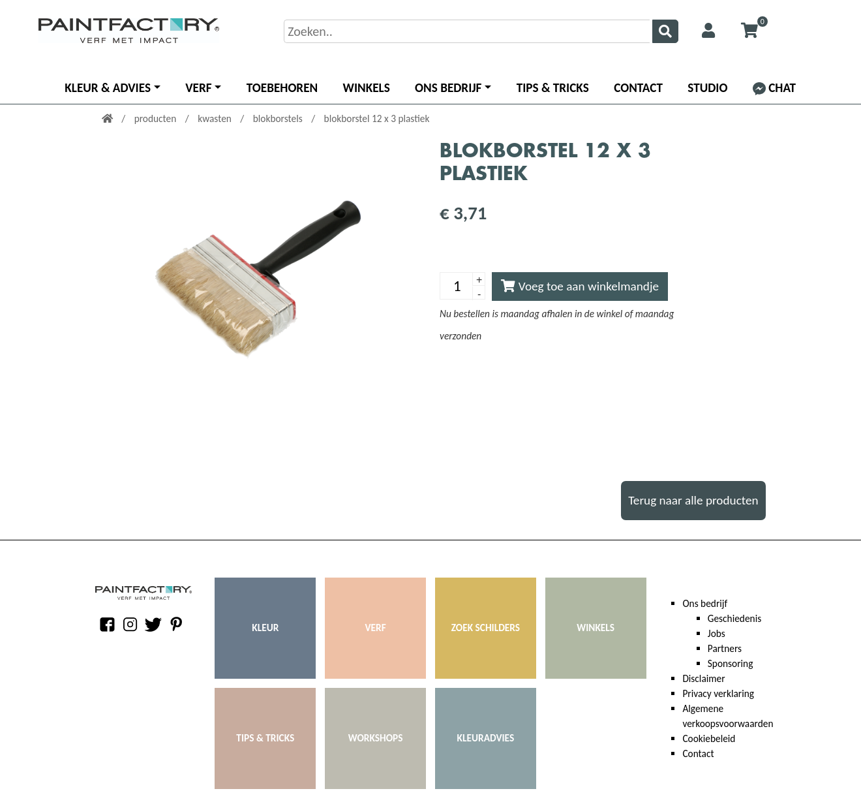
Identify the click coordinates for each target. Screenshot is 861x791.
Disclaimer (703, 678)
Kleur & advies (108, 87)
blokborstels (279, 118)
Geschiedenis (734, 618)
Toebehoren (282, 87)
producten (156, 118)
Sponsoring (730, 663)
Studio (707, 87)
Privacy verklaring (718, 693)
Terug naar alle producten (693, 500)
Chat (774, 87)
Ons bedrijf (448, 87)
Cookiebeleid (708, 738)
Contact (638, 87)
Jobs (716, 633)
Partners (725, 648)
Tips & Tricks (553, 87)
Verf (198, 87)
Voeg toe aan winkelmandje (580, 286)
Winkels (366, 87)
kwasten (216, 118)
